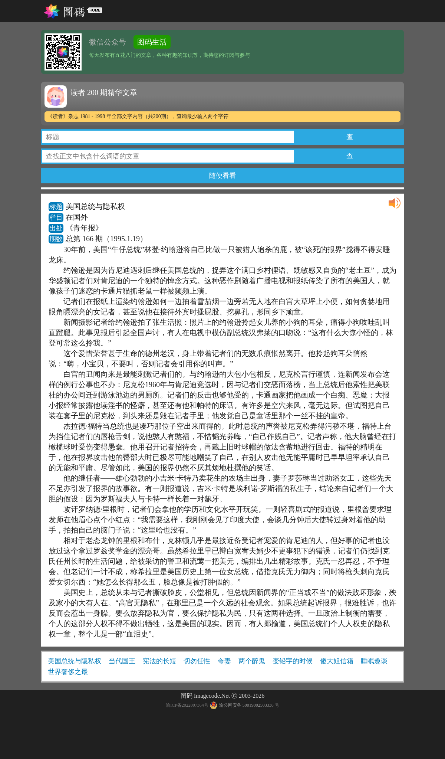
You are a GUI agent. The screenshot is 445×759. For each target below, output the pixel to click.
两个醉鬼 (251, 661)
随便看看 (222, 175)
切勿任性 (197, 661)
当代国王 (122, 661)
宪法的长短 (159, 661)
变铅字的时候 (293, 661)
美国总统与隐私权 (74, 661)
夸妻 (224, 661)
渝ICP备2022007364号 (187, 705)
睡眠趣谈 (374, 661)
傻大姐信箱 (336, 661)
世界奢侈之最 (68, 671)
